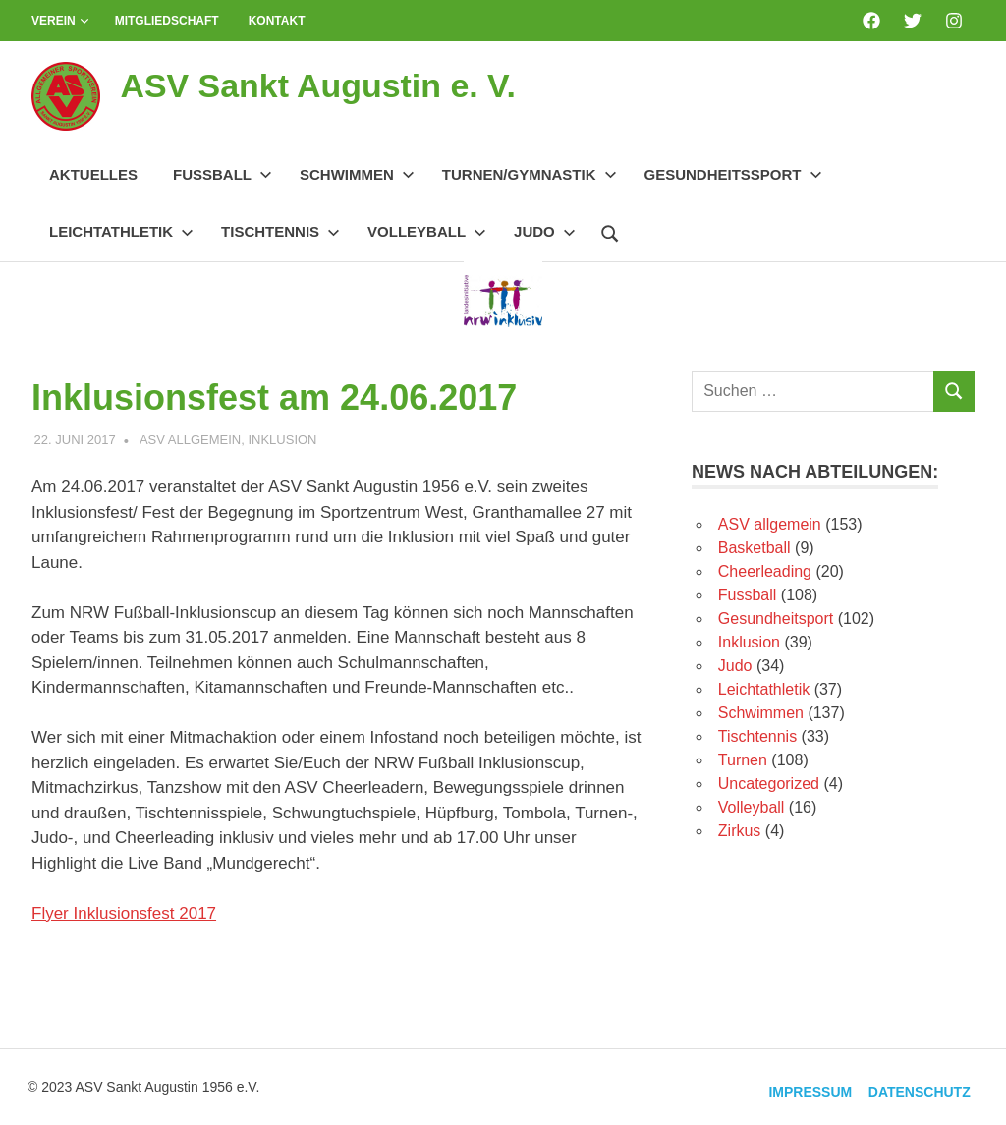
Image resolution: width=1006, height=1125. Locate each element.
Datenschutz (914, 1088)
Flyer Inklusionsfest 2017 (123, 913)
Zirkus (739, 830)
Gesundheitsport (775, 618)
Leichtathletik (121, 231)
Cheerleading (764, 571)
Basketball (754, 547)
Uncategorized (768, 783)
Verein (60, 21)
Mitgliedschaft (167, 21)
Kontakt (277, 21)
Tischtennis (280, 231)
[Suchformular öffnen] (610, 230)
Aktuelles (93, 174)
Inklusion (282, 439)
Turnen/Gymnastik (529, 174)
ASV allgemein (190, 439)
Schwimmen (357, 174)
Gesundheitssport (733, 174)
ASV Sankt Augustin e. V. (341, 84)
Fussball (222, 174)
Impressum (793, 1088)
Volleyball (426, 231)
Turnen (742, 760)
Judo (545, 231)
